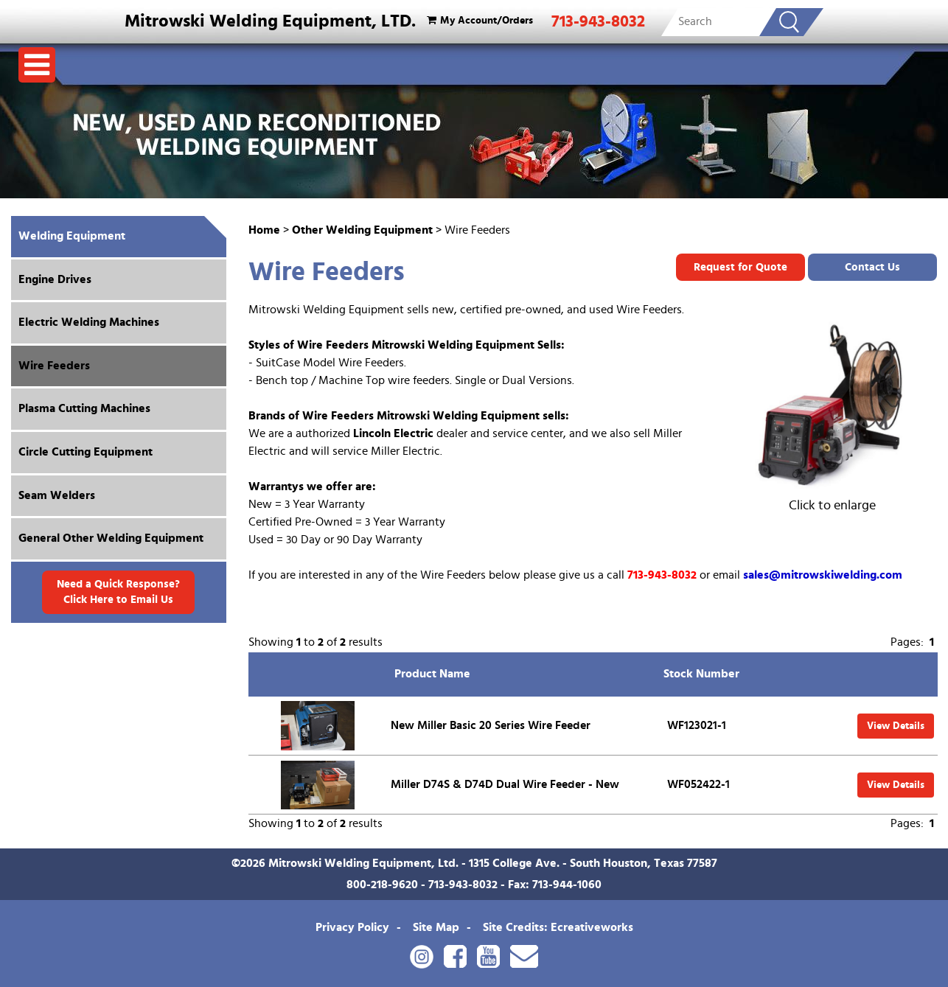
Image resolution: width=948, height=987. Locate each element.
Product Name (432, 674)
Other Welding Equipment (362, 230)
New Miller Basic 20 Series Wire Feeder (490, 725)
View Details (895, 726)
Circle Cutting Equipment (85, 452)
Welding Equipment (71, 236)
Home (264, 230)
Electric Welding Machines (88, 322)
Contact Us (872, 267)
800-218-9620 (382, 884)
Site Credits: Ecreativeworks (558, 927)
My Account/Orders (478, 20)
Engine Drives (54, 279)
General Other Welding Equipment (110, 538)
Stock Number (701, 674)
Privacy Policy (352, 927)
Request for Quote (740, 267)
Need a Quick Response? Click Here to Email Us (118, 592)
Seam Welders (56, 495)
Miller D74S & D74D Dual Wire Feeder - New (505, 784)
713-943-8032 (598, 21)
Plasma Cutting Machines (84, 408)
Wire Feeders (54, 366)
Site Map (436, 927)
